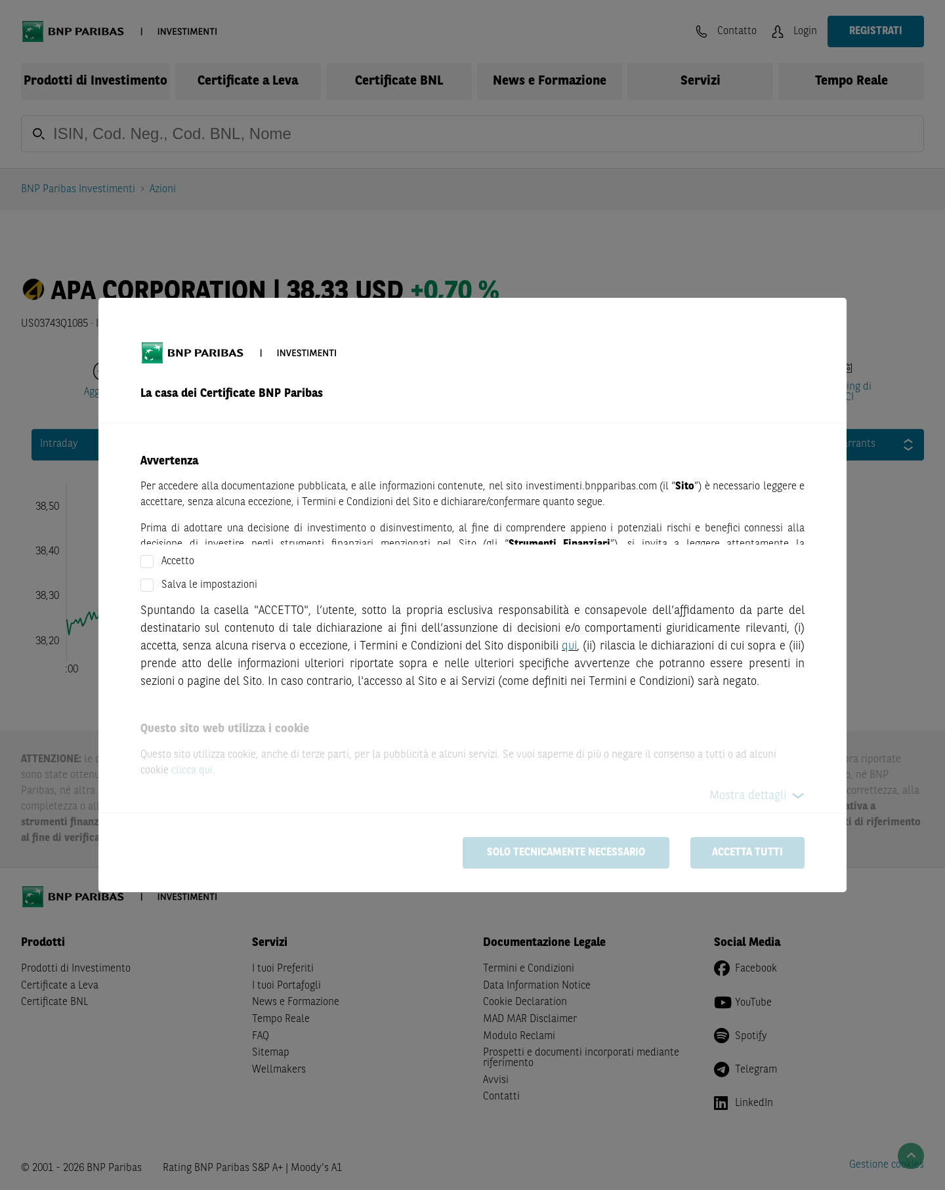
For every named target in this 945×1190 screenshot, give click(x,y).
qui (569, 646)
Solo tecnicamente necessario (566, 853)
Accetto (177, 561)
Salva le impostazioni (209, 585)
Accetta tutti (747, 853)
